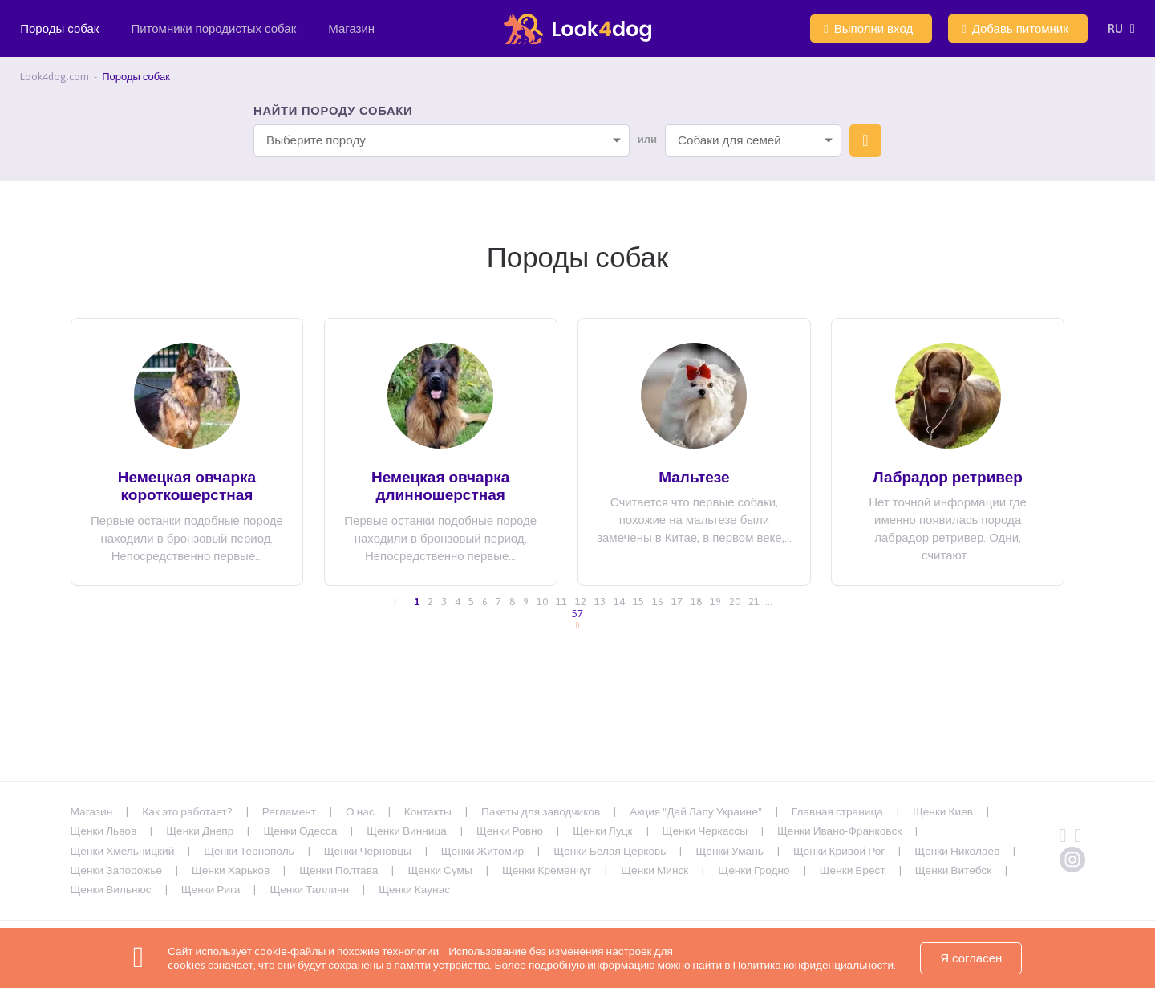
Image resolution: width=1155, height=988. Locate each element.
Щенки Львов (104, 830)
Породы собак (59, 39)
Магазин (351, 28)
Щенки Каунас (414, 889)
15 (638, 602)
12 (580, 602)
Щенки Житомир (482, 850)
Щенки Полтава (338, 870)
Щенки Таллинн (309, 889)
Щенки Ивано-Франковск (839, 830)
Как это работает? (187, 811)
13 (600, 602)
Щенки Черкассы (705, 830)
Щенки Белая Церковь (609, 850)
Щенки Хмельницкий (123, 850)
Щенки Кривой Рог (839, 850)
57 (577, 614)
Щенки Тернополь (249, 850)
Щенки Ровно (509, 830)
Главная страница (837, 811)
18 (696, 602)
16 (657, 602)
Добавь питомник (1015, 28)
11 (561, 602)
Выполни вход (868, 28)
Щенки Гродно (753, 870)
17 (677, 602)
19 (715, 602)
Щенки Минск (654, 870)
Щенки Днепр (199, 830)
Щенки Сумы (439, 870)
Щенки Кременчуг (546, 870)
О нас (360, 811)
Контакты (428, 811)
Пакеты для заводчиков (540, 811)
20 (734, 602)
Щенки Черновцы (367, 850)
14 (619, 602)
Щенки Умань (729, 850)
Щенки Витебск (953, 870)
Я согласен (971, 958)
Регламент (289, 811)
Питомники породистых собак (213, 39)
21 (754, 602)
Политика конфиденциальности (812, 964)
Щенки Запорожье (117, 870)
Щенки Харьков (231, 870)
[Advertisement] (577, 743)
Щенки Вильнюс (111, 889)
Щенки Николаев (956, 850)
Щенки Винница (407, 830)
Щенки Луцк (602, 830)
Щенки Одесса (300, 830)
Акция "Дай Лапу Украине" (696, 811)
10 (542, 602)
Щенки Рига (211, 889)
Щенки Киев (943, 811)
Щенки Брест (853, 870)
